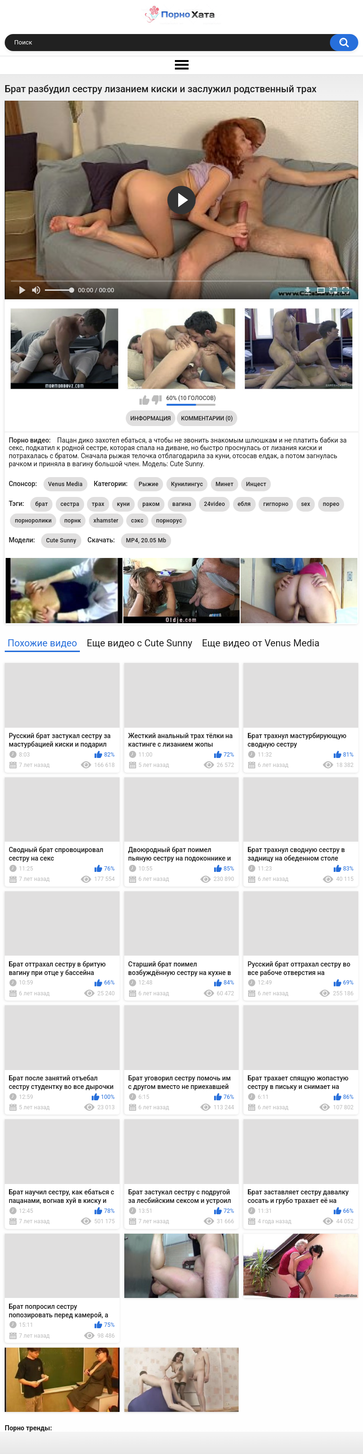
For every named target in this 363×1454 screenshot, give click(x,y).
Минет (224, 484)
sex (306, 504)
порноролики (33, 520)
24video (214, 504)
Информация (150, 418)
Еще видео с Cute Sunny (139, 643)
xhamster (106, 520)
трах (98, 504)
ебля (244, 504)
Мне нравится (144, 400)
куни (123, 504)
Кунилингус (187, 484)
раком (151, 504)
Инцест (256, 484)
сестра (69, 504)
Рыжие (148, 484)
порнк (72, 520)
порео (331, 504)
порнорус (169, 520)
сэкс (137, 520)
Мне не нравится (157, 400)
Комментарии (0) (207, 418)
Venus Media (65, 484)
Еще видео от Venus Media (261, 643)
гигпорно (275, 504)
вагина (182, 504)
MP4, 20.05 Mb (146, 540)
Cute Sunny (61, 540)
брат (41, 504)
